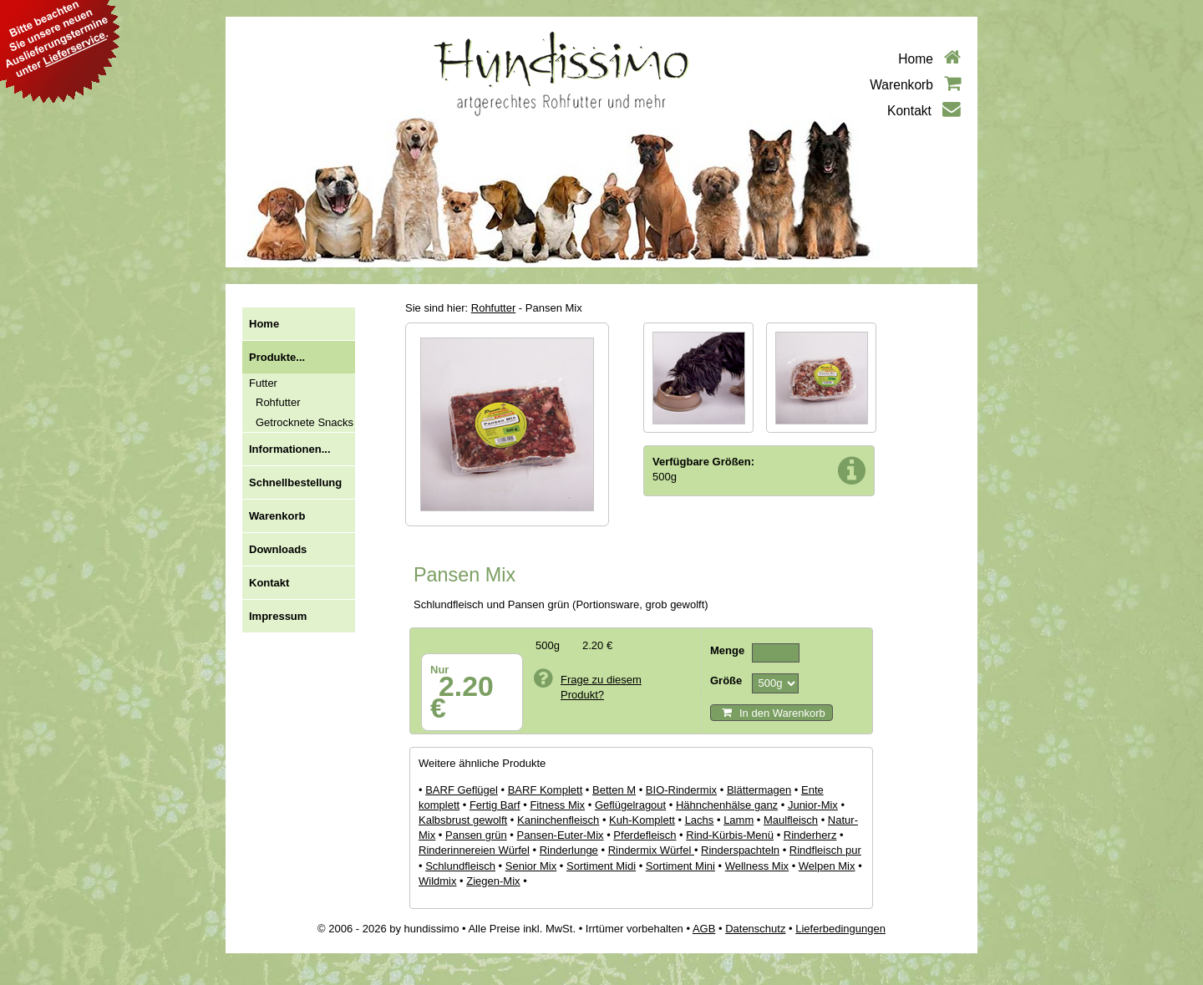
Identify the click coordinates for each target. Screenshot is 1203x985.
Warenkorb (915, 85)
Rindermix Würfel (651, 850)
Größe (726, 680)
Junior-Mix (813, 805)
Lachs (699, 820)
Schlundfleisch (460, 866)
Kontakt (924, 111)
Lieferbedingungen (840, 928)
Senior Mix (530, 866)
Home (929, 59)
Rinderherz (810, 835)
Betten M (614, 790)
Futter (263, 383)
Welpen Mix (827, 866)
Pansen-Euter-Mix (560, 835)
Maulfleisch (791, 820)
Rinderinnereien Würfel (474, 850)
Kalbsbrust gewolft (463, 820)
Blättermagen (759, 790)
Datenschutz (755, 928)
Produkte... (277, 357)
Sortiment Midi (601, 866)
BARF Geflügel (461, 790)
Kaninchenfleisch (558, 820)
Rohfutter (278, 402)
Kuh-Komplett (642, 820)
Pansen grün (476, 835)
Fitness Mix (557, 805)
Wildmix (438, 881)
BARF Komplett (545, 790)
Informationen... (290, 449)
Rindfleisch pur (825, 850)
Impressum (278, 616)
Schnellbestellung (295, 482)
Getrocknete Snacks (304, 422)
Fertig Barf (495, 805)
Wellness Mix (757, 866)
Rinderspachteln (740, 850)
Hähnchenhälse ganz (727, 805)
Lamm (738, 820)
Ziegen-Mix (493, 881)
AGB (704, 928)
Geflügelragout (630, 805)
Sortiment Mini (680, 866)
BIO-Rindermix (681, 790)
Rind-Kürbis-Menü (730, 835)
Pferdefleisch (644, 835)
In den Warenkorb (773, 712)
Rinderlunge (569, 850)
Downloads (278, 549)
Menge (727, 650)
